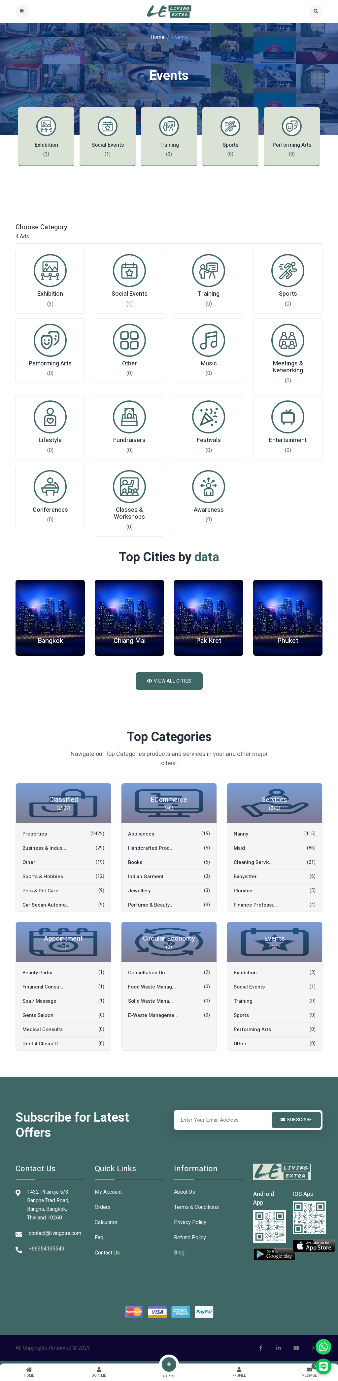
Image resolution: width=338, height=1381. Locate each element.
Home (157, 37)
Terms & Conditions (196, 1207)
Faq (99, 1238)
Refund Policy (190, 1238)
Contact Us (107, 1253)
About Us (184, 1192)
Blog (179, 1253)
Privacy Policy (190, 1222)
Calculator (106, 1222)
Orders (103, 1207)
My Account (108, 1192)
